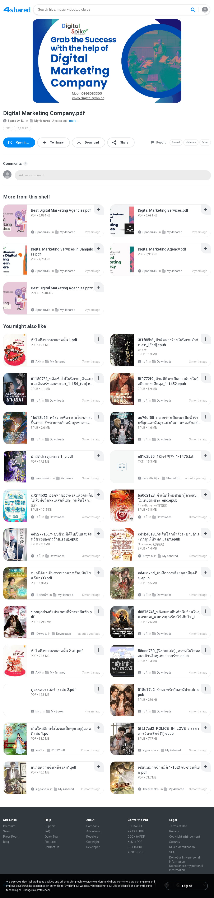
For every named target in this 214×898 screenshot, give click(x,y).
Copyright (92, 841)
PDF (8, 128)
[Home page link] (17, 10)
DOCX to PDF (136, 836)
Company (92, 826)
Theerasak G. (149, 789)
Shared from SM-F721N (173, 478)
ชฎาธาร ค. (147, 750)
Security (174, 841)
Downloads (162, 361)
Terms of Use (178, 826)
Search (8, 831)
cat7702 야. (148, 478)
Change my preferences (37, 890)
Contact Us (52, 847)
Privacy (174, 831)
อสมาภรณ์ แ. (41, 478)
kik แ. (36, 711)
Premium (9, 826)
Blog (6, 841)
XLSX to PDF (136, 852)
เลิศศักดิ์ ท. (40, 595)
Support (50, 826)
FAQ (47, 831)
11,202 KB (22, 128)
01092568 (56, 750)
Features (50, 841)
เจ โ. (143, 361)
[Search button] (193, 10)
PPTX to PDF (136, 831)
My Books (55, 711)
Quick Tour (52, 836)
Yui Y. (37, 750)
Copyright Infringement (184, 836)
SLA (172, 852)
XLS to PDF (135, 841)
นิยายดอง (64, 478)
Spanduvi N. (13, 120)
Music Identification (182, 847)
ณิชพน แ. (39, 633)
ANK (36, 361)
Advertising (93, 831)
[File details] (19, 221)
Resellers (92, 836)
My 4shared (40, 120)
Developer (93, 847)
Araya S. (146, 556)
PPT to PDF (135, 847)
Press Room (11, 836)
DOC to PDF (135, 826)
